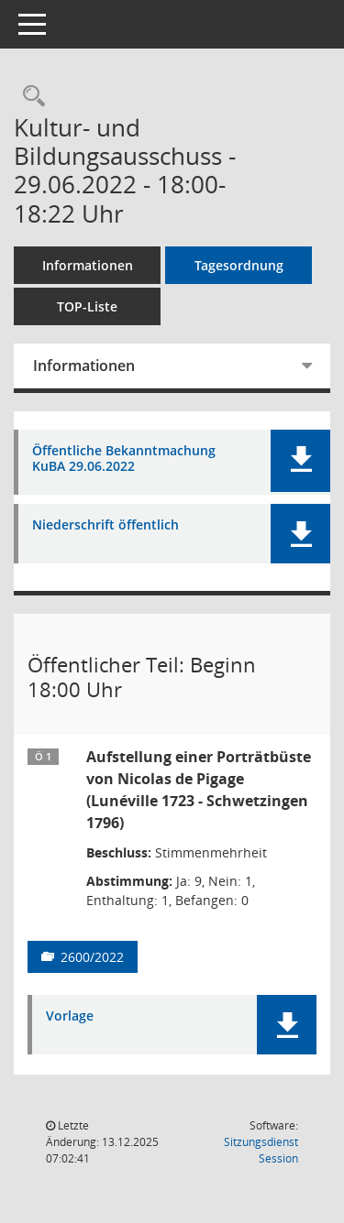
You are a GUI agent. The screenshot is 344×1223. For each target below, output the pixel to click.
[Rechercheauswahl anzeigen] (29, 97)
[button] (300, 461)
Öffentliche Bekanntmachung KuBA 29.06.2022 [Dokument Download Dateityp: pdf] (124, 459)
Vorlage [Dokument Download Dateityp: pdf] (70, 1016)
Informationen (87, 265)
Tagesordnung (238, 265)
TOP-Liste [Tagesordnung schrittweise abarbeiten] (87, 306)
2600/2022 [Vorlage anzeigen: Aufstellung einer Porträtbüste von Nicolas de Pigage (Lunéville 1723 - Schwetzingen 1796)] (92, 957)
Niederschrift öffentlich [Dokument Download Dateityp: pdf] (105, 525)
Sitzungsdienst (261, 1150)
